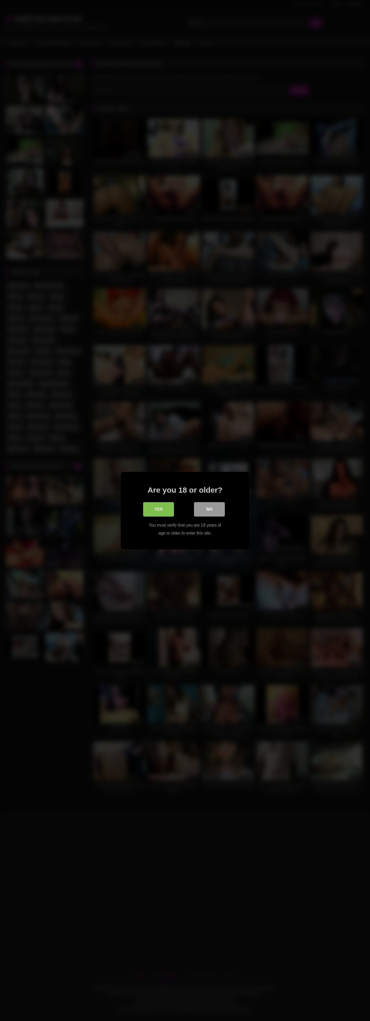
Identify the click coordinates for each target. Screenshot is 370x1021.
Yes (158, 509)
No (209, 509)
